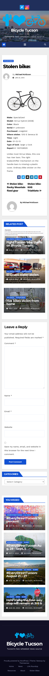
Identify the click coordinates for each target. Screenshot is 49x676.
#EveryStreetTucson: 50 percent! (23, 519)
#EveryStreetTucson (14, 515)
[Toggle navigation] (25, 44)
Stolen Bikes (8, 61)
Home (11, 666)
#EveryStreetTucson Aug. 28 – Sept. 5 (23, 547)
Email (8, 411)
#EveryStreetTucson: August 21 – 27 (21, 574)
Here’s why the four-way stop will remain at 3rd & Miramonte (24, 603)
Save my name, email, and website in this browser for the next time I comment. (22, 450)
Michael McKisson (23, 74)
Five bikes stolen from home (22, 302)
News (18, 239)
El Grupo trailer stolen (22, 275)
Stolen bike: (16, 66)
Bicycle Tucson (24, 30)
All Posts (10, 239)
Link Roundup (32, 666)
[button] (45, 44)
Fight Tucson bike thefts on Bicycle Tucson (24, 243)
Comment (10, 343)
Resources (12, 671)
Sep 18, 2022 (14, 526)
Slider (35, 515)
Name (8, 395)
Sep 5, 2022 (14, 553)
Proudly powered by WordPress (16, 661)
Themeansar (24, 663)
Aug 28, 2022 (14, 581)
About (22, 671)
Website (8, 427)
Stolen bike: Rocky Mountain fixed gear (16, 187)
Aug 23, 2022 (14, 608)
